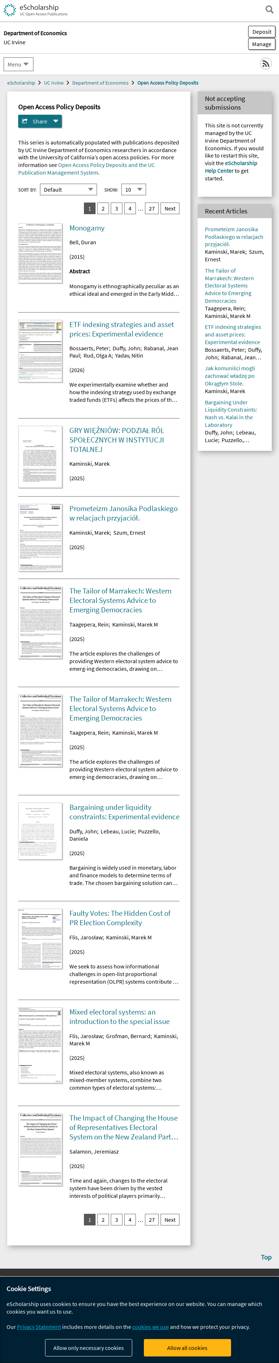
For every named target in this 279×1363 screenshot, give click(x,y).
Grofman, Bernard (128, 1036)
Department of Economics (100, 82)
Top (266, 1257)
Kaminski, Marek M (135, 624)
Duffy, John (126, 348)
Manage (259, 44)
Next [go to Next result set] (170, 208)
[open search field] (269, 9)
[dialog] (139, 1320)
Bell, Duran (82, 242)
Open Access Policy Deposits (167, 82)
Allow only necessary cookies (88, 1347)
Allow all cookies (187, 1347)
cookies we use (150, 1326)
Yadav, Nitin (129, 355)
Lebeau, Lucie (117, 831)
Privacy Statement (39, 1326)
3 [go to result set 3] (116, 208)
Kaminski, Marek (89, 463)
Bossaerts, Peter (89, 348)
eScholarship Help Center (231, 166)
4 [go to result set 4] (130, 208)
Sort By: (27, 189)
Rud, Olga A (98, 355)
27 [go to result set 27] (152, 208)
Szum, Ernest (129, 532)
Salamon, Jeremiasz (94, 1151)
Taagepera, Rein (89, 624)
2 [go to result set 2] (103, 208)
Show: (111, 189)
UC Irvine (14, 42)
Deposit (261, 31)
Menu (14, 64)
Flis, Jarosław (85, 937)
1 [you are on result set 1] (89, 208)
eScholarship (21, 82)
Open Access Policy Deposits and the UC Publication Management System (86, 168)
